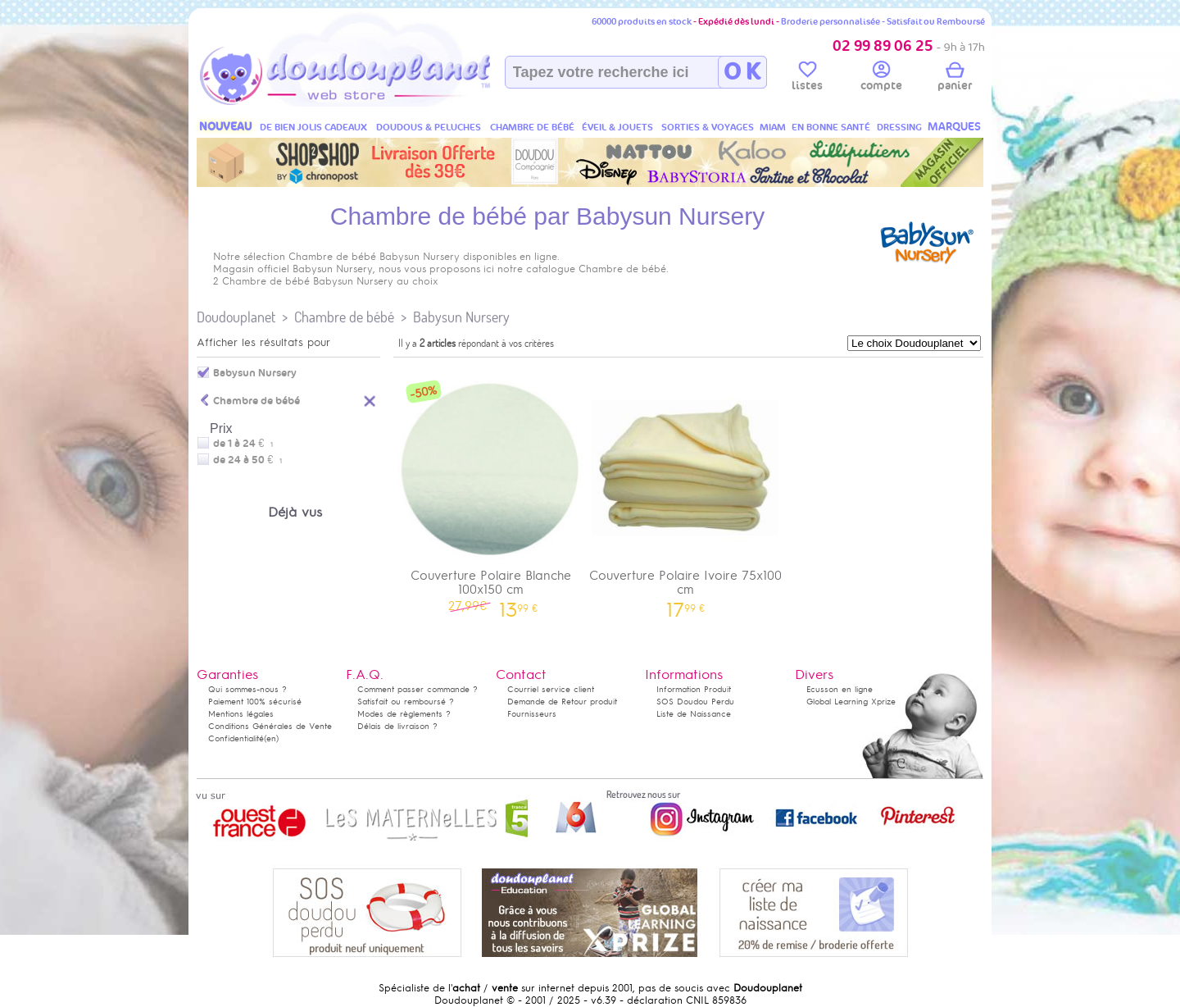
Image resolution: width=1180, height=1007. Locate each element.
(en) (271, 738)
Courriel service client (550, 689)
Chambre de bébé (344, 317)
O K (742, 72)
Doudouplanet (236, 317)
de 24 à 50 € (247, 460)
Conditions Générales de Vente (270, 726)
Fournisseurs (531, 713)
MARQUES (954, 127)
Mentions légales (241, 713)
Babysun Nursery (461, 317)
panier (954, 79)
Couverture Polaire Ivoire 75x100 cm (685, 490)
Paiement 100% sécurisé (255, 701)
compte (881, 79)
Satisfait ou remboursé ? (405, 701)
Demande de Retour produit (562, 701)
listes (807, 79)
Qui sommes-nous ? (247, 689)
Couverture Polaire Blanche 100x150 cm (490, 490)
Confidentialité (236, 738)
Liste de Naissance (693, 713)
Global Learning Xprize (851, 701)
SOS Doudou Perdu (695, 701)
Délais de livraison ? (397, 726)
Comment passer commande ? (417, 689)
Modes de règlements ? (404, 713)
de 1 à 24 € (243, 443)
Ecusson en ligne (839, 689)
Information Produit (693, 689)
